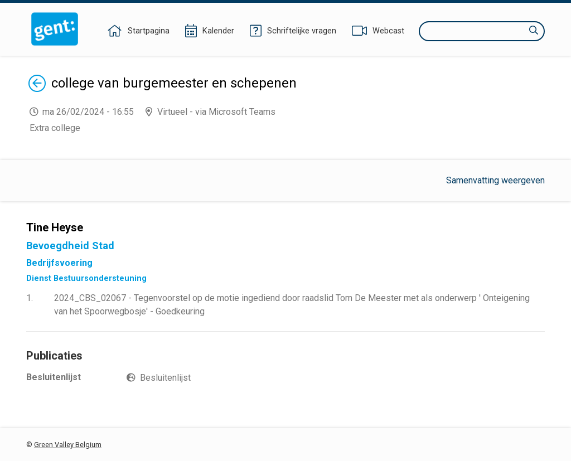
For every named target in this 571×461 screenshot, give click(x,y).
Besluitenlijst (165, 377)
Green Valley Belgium (67, 444)
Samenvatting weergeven (495, 180)
